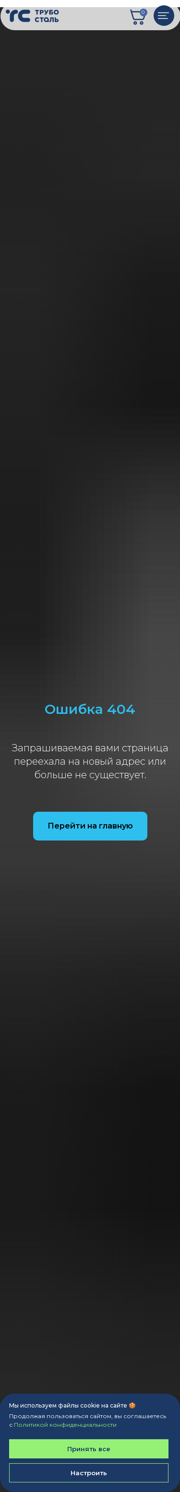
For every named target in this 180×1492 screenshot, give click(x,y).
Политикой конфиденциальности (65, 1424)
